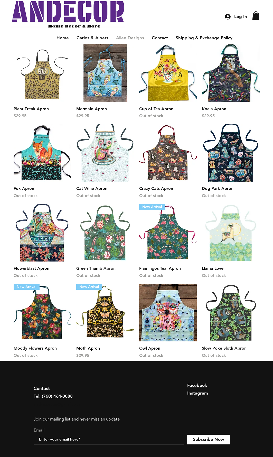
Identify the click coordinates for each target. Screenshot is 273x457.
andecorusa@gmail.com (58, 404)
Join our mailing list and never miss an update (77, 419)
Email (39, 430)
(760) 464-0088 (57, 396)
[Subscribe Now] (208, 439)
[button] (255, 15)
